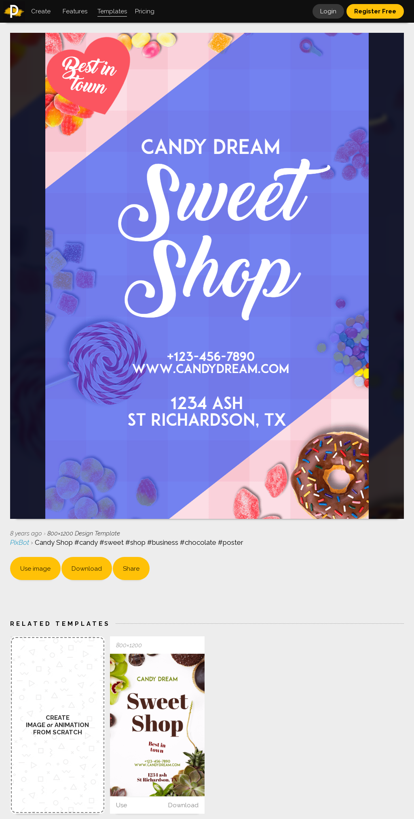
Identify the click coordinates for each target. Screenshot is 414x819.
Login (328, 11)
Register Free (375, 11)
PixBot (20, 542)
